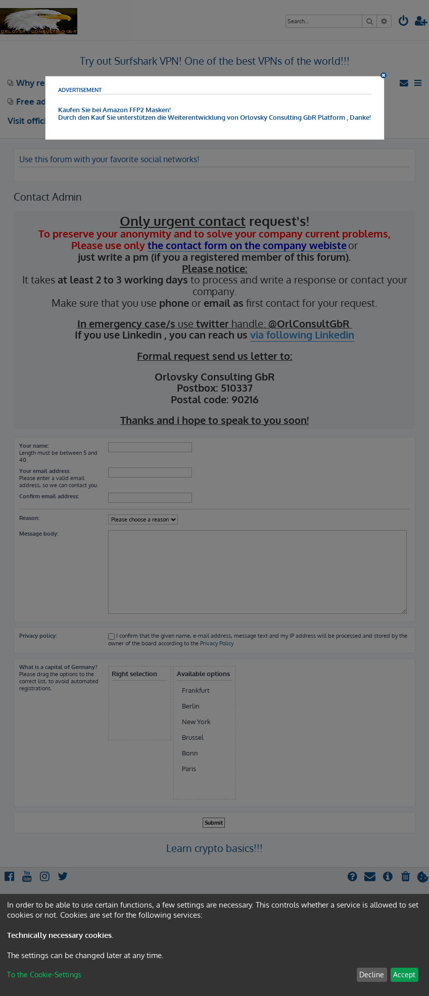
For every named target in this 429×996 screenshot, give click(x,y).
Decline (371, 974)
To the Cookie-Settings (44, 974)
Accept (404, 974)
